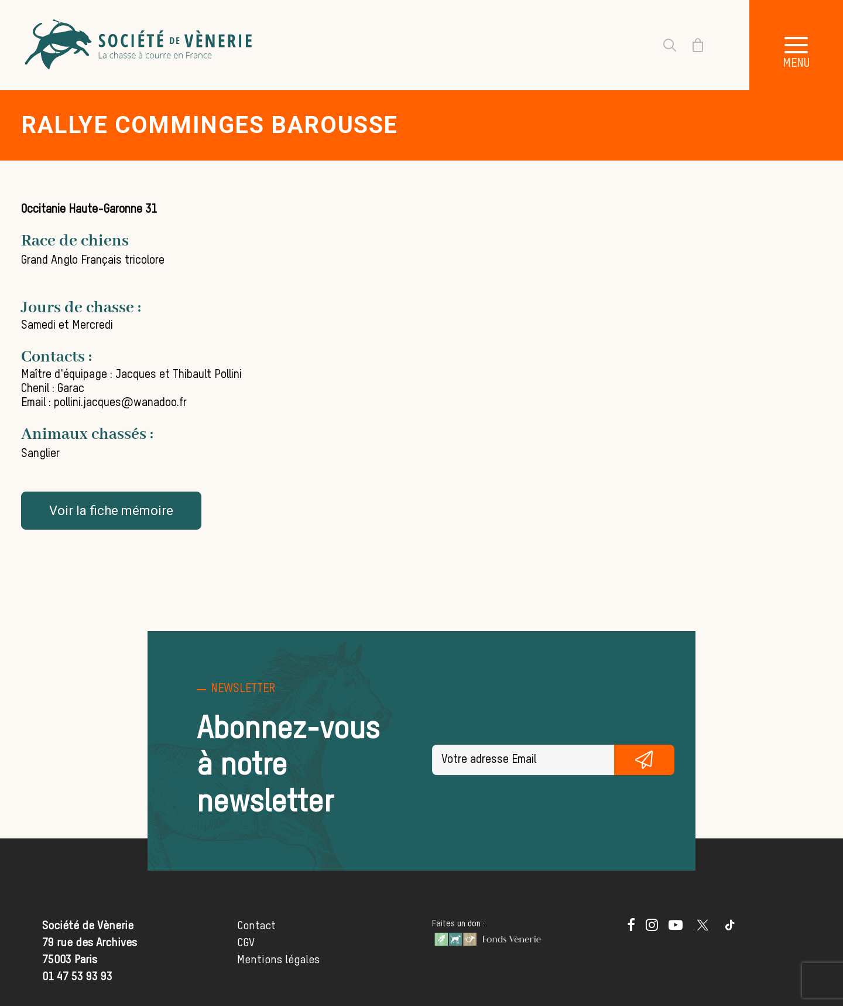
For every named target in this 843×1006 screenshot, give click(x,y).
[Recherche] (663, 45)
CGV (246, 943)
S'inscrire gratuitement (644, 760)
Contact (256, 926)
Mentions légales (278, 960)
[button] (796, 45)
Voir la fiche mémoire (111, 510)
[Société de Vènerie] (140, 45)
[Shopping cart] (691, 45)
